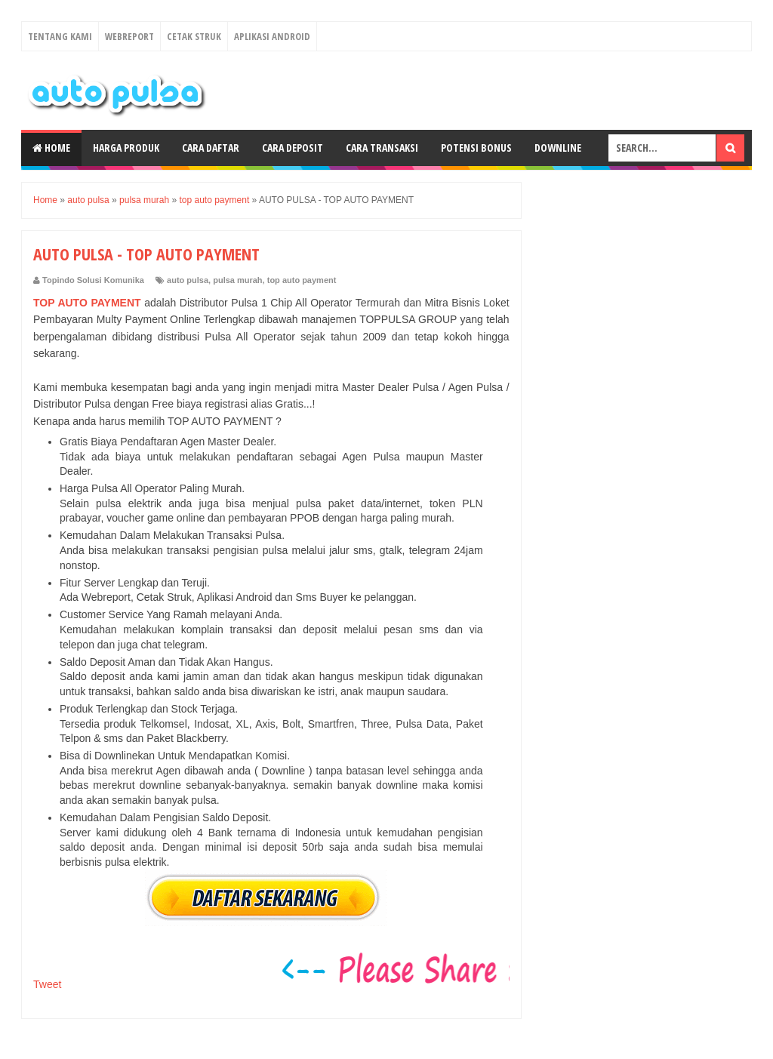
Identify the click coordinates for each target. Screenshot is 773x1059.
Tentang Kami (60, 36)
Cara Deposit (292, 147)
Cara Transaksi (382, 147)
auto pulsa (187, 280)
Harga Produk (126, 147)
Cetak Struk (194, 36)
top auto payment (302, 280)
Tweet (47, 984)
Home (51, 147)
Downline (557, 147)
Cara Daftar (210, 147)
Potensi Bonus (476, 147)
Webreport (129, 36)
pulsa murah (237, 280)
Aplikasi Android (272, 36)
